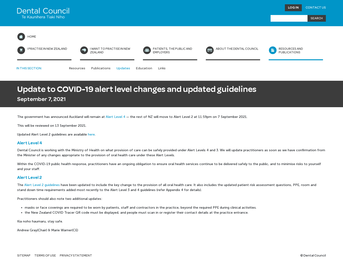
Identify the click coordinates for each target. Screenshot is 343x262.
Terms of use (45, 255)
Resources (77, 68)
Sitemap (23, 255)
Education (144, 68)
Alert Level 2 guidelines (42, 185)
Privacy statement (76, 255)
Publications (101, 68)
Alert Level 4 (115, 117)
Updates (123, 68)
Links (162, 68)
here (91, 134)
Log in (293, 7)
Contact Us (316, 7)
